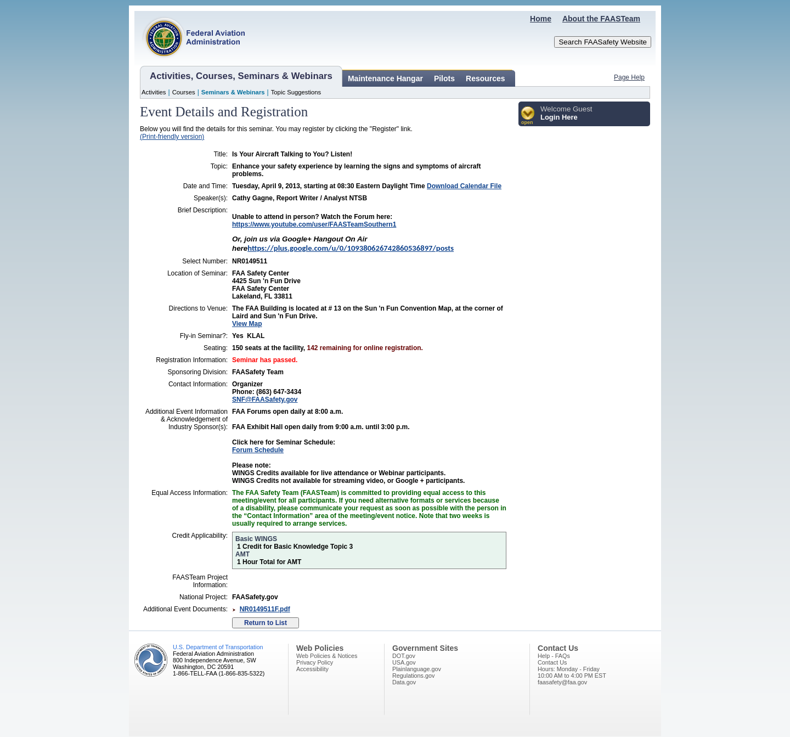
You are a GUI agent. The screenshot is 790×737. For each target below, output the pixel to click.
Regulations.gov (413, 675)
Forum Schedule (258, 450)
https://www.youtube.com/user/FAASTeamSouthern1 (314, 224)
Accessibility (312, 669)
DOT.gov (403, 655)
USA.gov (404, 662)
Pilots (444, 78)
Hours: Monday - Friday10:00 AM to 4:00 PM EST (572, 672)
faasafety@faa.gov (562, 682)
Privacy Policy (314, 662)
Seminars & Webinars (233, 92)
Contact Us (552, 662)
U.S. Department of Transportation (218, 647)
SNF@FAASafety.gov (265, 399)
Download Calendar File (464, 186)
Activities (154, 92)
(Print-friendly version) (172, 136)
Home (540, 18)
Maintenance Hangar (385, 78)
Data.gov (404, 682)
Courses (183, 92)
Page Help (629, 77)
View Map (247, 324)
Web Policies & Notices (326, 655)
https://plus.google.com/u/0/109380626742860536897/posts (350, 248)
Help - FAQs (554, 655)
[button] (528, 116)
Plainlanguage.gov (416, 669)
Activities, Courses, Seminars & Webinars (241, 76)
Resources (485, 78)
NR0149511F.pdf (265, 609)
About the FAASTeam (601, 18)
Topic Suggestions (296, 92)
